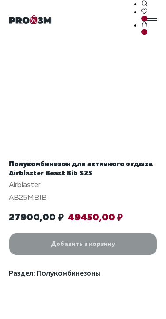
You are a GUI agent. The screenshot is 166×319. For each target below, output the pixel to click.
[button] (144, 4)
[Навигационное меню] (152, 19)
